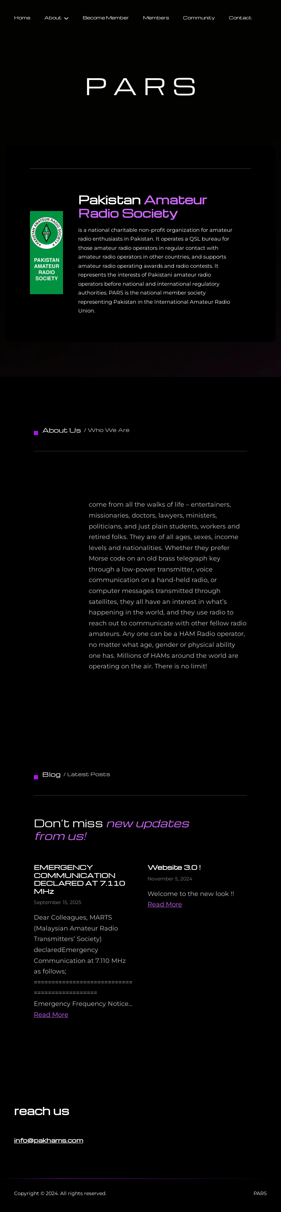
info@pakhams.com (48, 1140)
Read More (51, 1015)
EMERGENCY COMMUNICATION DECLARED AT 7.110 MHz (79, 879)
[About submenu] (66, 17)
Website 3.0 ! (174, 867)
